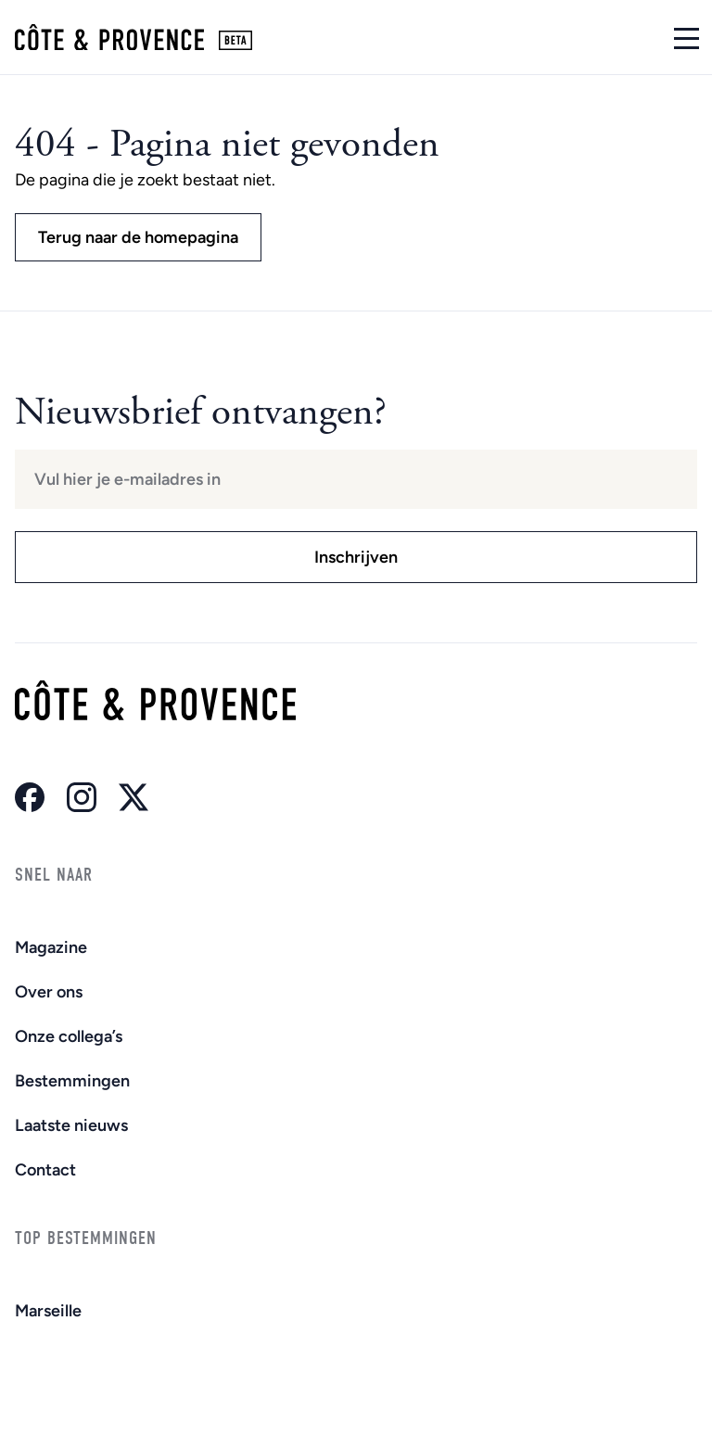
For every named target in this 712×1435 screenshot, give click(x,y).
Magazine (51, 947)
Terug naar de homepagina (138, 237)
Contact (45, 1170)
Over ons (49, 992)
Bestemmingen (72, 1081)
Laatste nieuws (71, 1125)
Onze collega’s (68, 1036)
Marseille (48, 1311)
